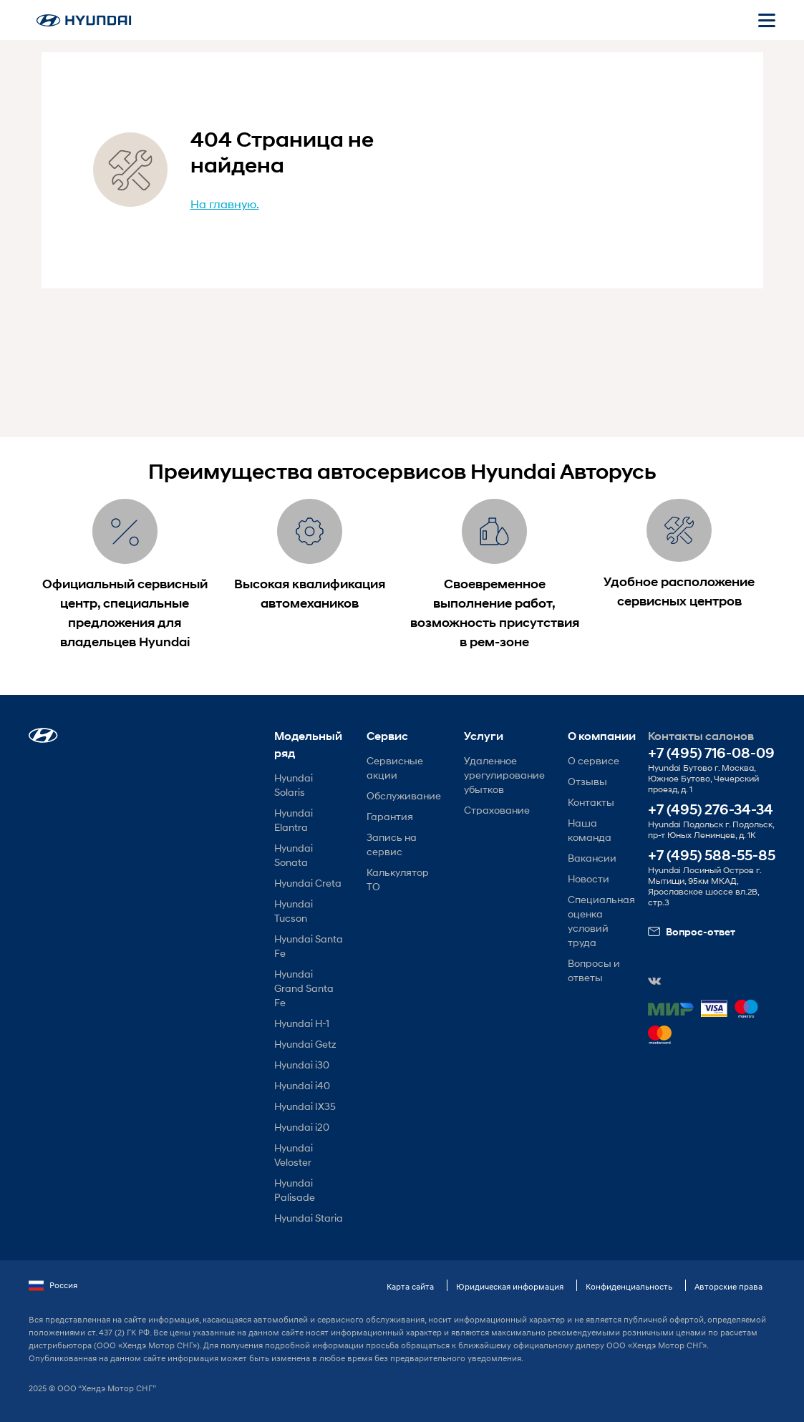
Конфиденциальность (629, 1286)
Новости (588, 878)
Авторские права (728, 1286)
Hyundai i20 (301, 1127)
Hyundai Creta (308, 883)
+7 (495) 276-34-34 (710, 810)
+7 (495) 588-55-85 (711, 855)
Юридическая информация (509, 1286)
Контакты (591, 802)
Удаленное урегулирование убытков (504, 774)
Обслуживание (404, 795)
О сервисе (593, 760)
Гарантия (390, 816)
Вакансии (592, 858)
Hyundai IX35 (305, 1106)
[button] (43, 735)
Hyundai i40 (302, 1085)
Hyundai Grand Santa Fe (304, 988)
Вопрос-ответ (691, 931)
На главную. (224, 203)
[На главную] (84, 20)
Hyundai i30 (301, 1064)
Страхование (497, 810)
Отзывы (587, 781)
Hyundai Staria (308, 1218)
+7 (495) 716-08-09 (711, 753)
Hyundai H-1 (301, 1023)
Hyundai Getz (305, 1044)
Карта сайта (410, 1286)
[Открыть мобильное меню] (766, 20)
